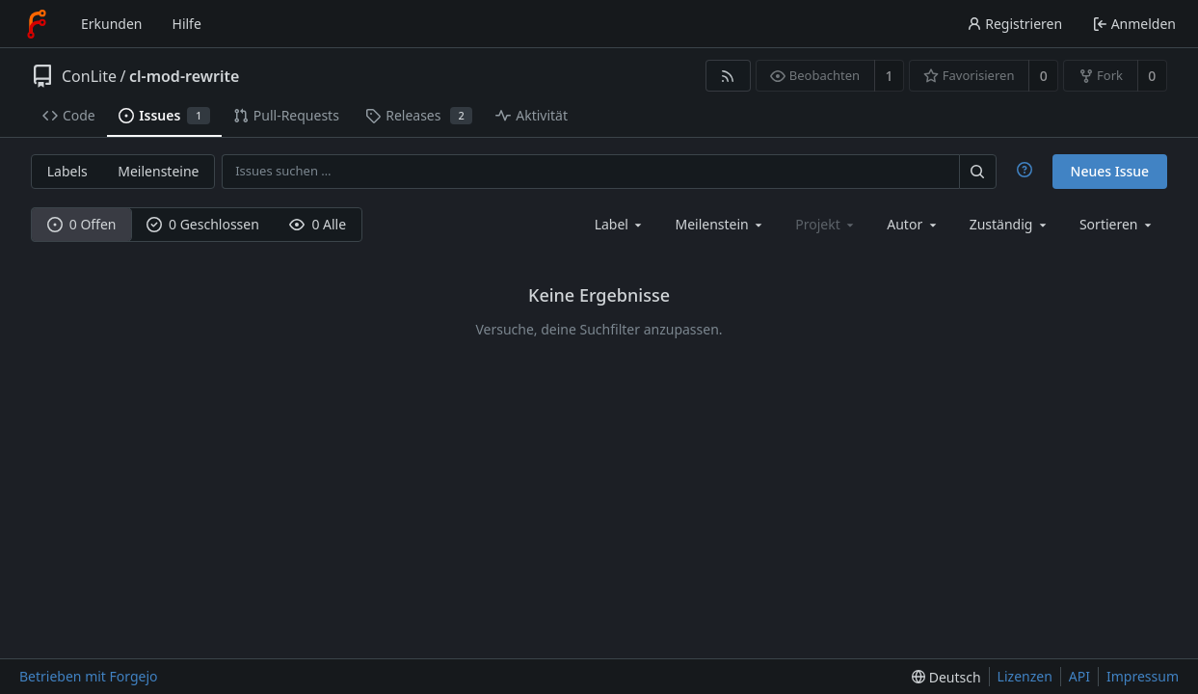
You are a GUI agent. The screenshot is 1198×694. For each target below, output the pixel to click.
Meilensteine (158, 171)
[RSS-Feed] (728, 76)
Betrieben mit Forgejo (88, 676)
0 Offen (82, 224)
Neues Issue (1110, 171)
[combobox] (620, 224)
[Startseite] (37, 24)
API (1079, 676)
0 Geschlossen (202, 224)
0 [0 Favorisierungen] (1044, 76)
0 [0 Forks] (1152, 76)
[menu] (1117, 224)
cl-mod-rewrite (184, 76)
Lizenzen (1025, 676)
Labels (67, 171)
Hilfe (187, 23)
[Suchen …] (977, 171)
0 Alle (317, 224)
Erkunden (112, 23)
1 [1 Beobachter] (888, 76)
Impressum (1142, 676)
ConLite (89, 76)
